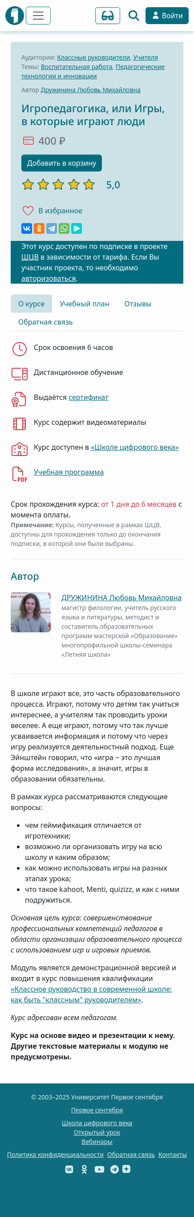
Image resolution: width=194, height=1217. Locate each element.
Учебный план (84, 304)
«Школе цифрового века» (135, 447)
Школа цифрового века (97, 1123)
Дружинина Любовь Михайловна (91, 89)
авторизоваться (48, 278)
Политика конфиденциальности (55, 1154)
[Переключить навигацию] (38, 15)
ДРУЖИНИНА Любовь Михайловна (121, 597)
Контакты (172, 1154)
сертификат (89, 397)
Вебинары (96, 1141)
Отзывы (137, 304)
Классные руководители (93, 57)
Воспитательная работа (77, 66)
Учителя (145, 57)
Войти (167, 15)
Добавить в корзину (61, 163)
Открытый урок (97, 1132)
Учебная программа (69, 472)
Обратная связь (45, 322)
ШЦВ (30, 257)
